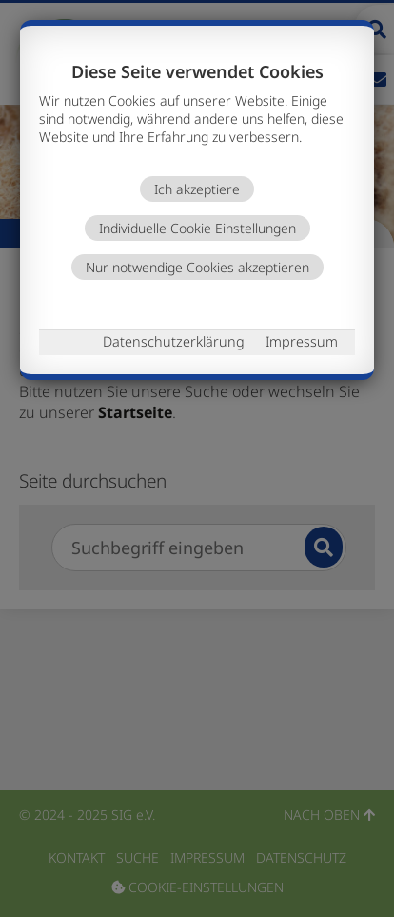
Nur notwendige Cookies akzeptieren (197, 267)
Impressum (302, 341)
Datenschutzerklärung (174, 341)
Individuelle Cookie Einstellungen (197, 228)
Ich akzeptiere (197, 189)
